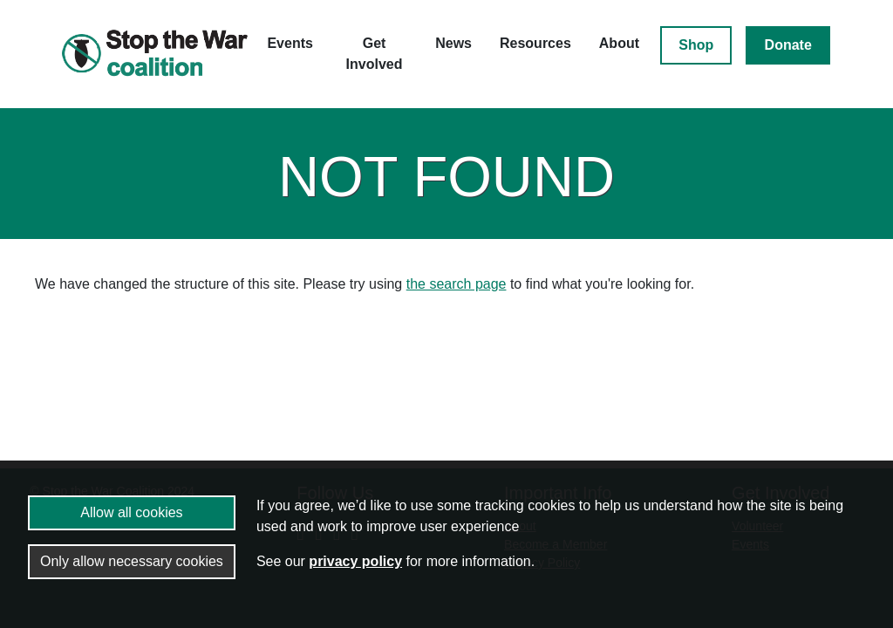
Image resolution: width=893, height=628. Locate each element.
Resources (535, 43)
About (619, 43)
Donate (788, 45)
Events (289, 43)
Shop (695, 45)
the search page (456, 283)
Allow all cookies (131, 512)
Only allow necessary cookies (131, 561)
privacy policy (355, 561)
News (453, 43)
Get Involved (374, 54)
